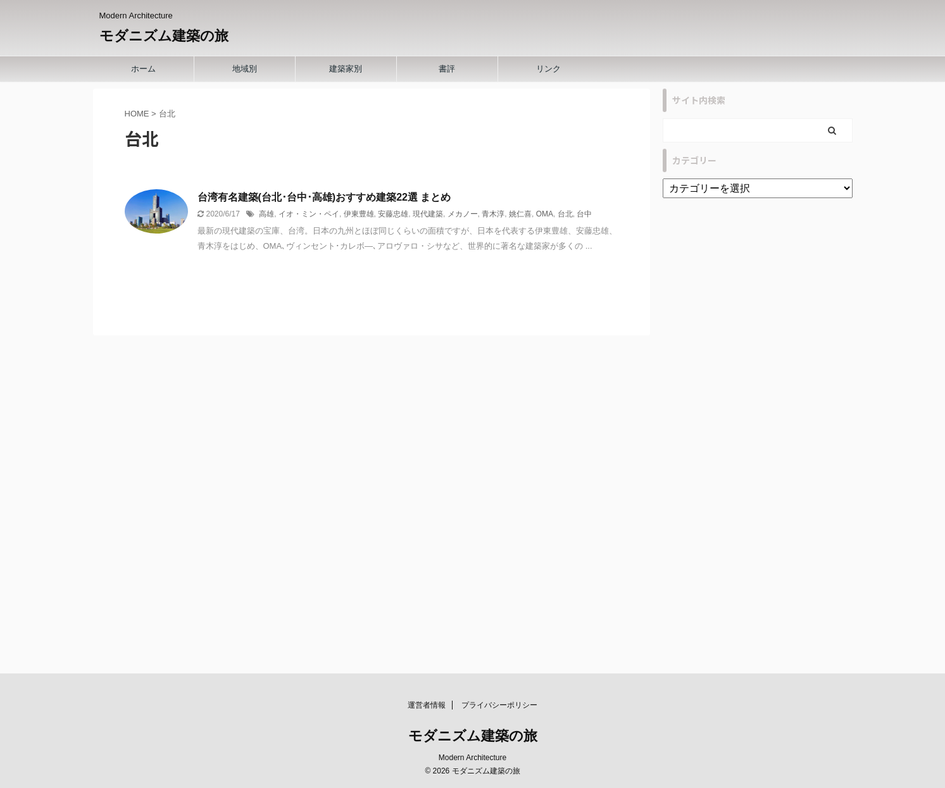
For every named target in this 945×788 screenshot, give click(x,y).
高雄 (266, 214)
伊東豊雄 (359, 214)
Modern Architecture (472, 757)
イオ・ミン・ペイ (308, 214)
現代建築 (428, 214)
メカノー (462, 214)
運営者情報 (427, 705)
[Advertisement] (758, 441)
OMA (544, 214)
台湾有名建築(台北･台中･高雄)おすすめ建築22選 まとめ (324, 197)
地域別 (244, 68)
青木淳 (493, 214)
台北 (565, 214)
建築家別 (345, 68)
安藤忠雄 (393, 214)
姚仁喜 (520, 214)
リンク (548, 68)
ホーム (143, 68)
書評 (447, 68)
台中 (584, 214)
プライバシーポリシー (499, 705)
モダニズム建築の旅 (163, 36)
